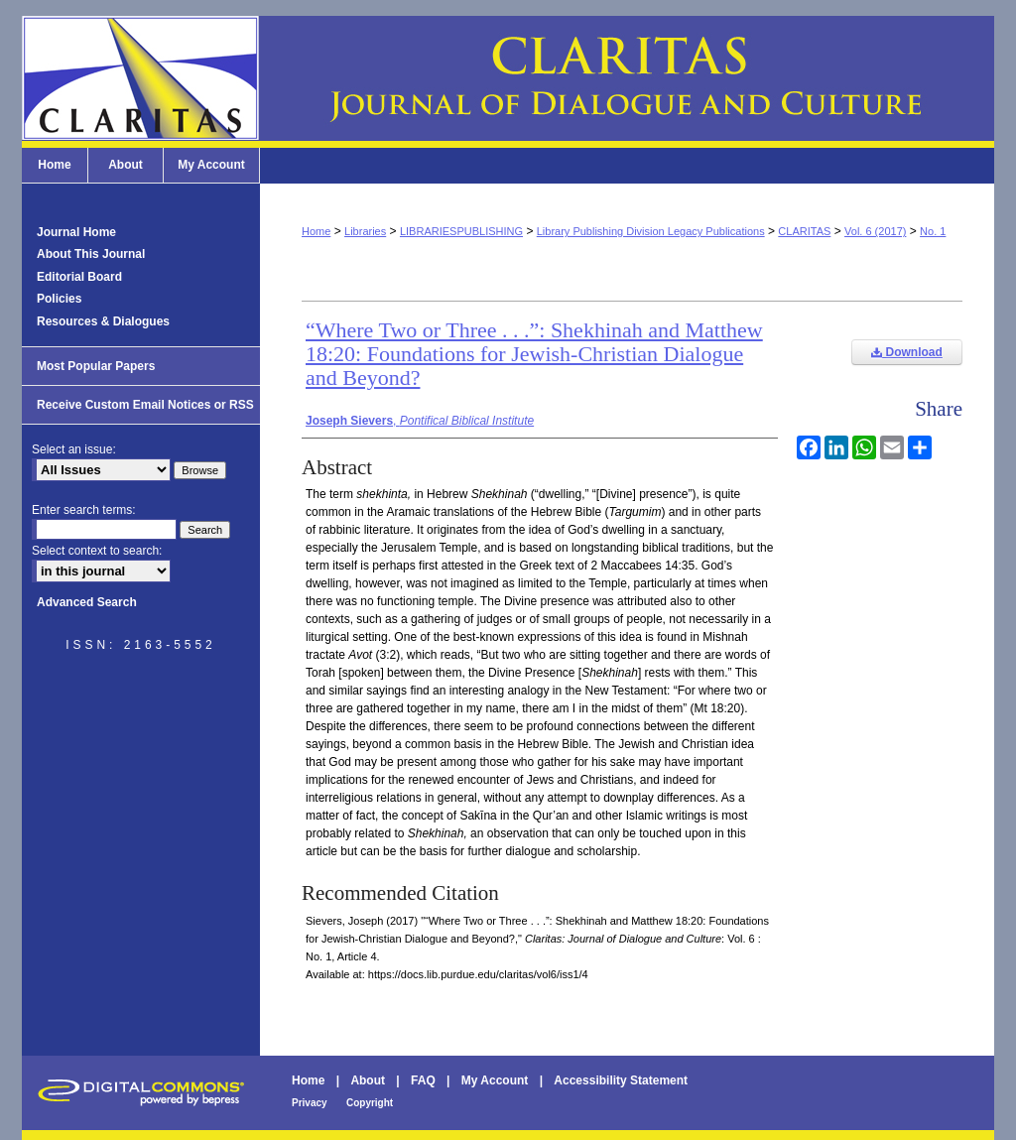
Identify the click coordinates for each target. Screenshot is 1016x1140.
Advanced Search (87, 602)
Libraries (365, 231)
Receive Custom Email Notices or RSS (145, 405)
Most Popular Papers (96, 366)
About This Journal (91, 254)
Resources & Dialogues (103, 321)
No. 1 (933, 231)
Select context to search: (97, 551)
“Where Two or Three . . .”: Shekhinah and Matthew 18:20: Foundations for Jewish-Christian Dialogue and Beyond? (534, 353)
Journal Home (76, 232)
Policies (59, 299)
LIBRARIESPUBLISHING (461, 231)
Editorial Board (79, 277)
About (367, 1080)
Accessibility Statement (621, 1080)
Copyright (369, 1102)
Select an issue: (74, 449)
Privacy (309, 1102)
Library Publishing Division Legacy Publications (651, 231)
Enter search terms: (84, 510)
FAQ (423, 1080)
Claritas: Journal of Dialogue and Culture (508, 78)
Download (907, 352)
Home (316, 231)
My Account (495, 1080)
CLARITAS (804, 231)
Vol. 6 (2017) (875, 231)
